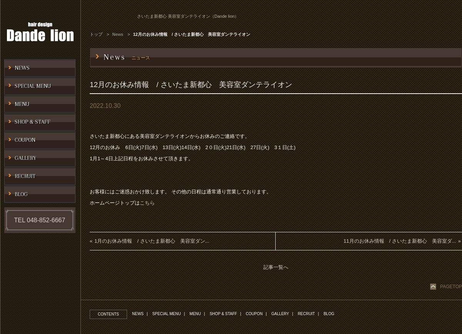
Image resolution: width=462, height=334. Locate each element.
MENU (195, 314)
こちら (147, 203)
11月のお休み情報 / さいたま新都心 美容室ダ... (399, 241)
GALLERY (280, 314)
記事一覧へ (275, 267)
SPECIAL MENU (166, 314)
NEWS (138, 314)
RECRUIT (306, 314)
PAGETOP (451, 286)
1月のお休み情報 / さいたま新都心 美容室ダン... (151, 241)
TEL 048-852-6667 (39, 220)
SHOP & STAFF (223, 314)
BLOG (328, 314)
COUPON (254, 314)
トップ (96, 34)
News (118, 34)
